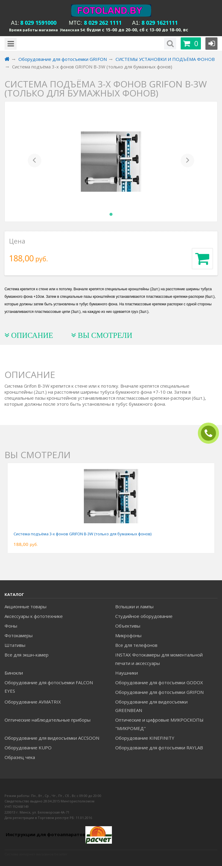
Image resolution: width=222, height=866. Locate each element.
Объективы (127, 626)
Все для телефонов (136, 645)
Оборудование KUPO (28, 748)
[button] (34, 161)
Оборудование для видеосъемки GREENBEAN (151, 706)
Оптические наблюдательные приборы (47, 720)
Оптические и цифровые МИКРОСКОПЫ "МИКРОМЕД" (159, 724)
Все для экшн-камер (27, 655)
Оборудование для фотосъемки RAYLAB (159, 748)
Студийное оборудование (144, 616)
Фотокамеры (19, 635)
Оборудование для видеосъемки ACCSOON (52, 738)
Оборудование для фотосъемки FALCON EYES (49, 686)
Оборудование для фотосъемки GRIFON (159, 692)
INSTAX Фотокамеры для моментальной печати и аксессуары (159, 659)
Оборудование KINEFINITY (144, 738)
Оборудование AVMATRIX (33, 702)
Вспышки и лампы (134, 606)
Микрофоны (128, 635)
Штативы (15, 645)
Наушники (126, 673)
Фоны (11, 626)
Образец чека (20, 757)
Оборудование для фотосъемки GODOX (159, 682)
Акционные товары (25, 606)
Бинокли (14, 673)
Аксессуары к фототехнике (34, 616)
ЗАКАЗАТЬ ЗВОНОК (211, 433)
